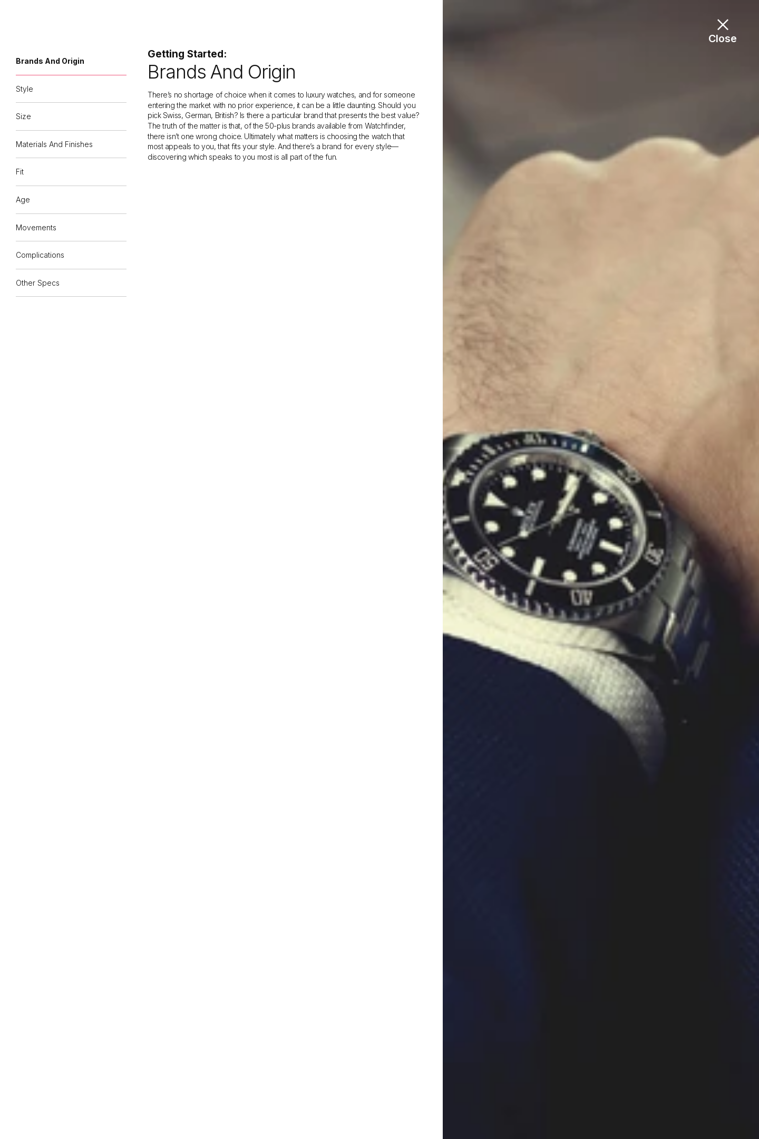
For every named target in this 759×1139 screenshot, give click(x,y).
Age (23, 199)
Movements (36, 227)
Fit (20, 171)
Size (23, 116)
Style (24, 88)
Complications (40, 254)
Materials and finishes (54, 144)
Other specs (38, 282)
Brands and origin (50, 60)
